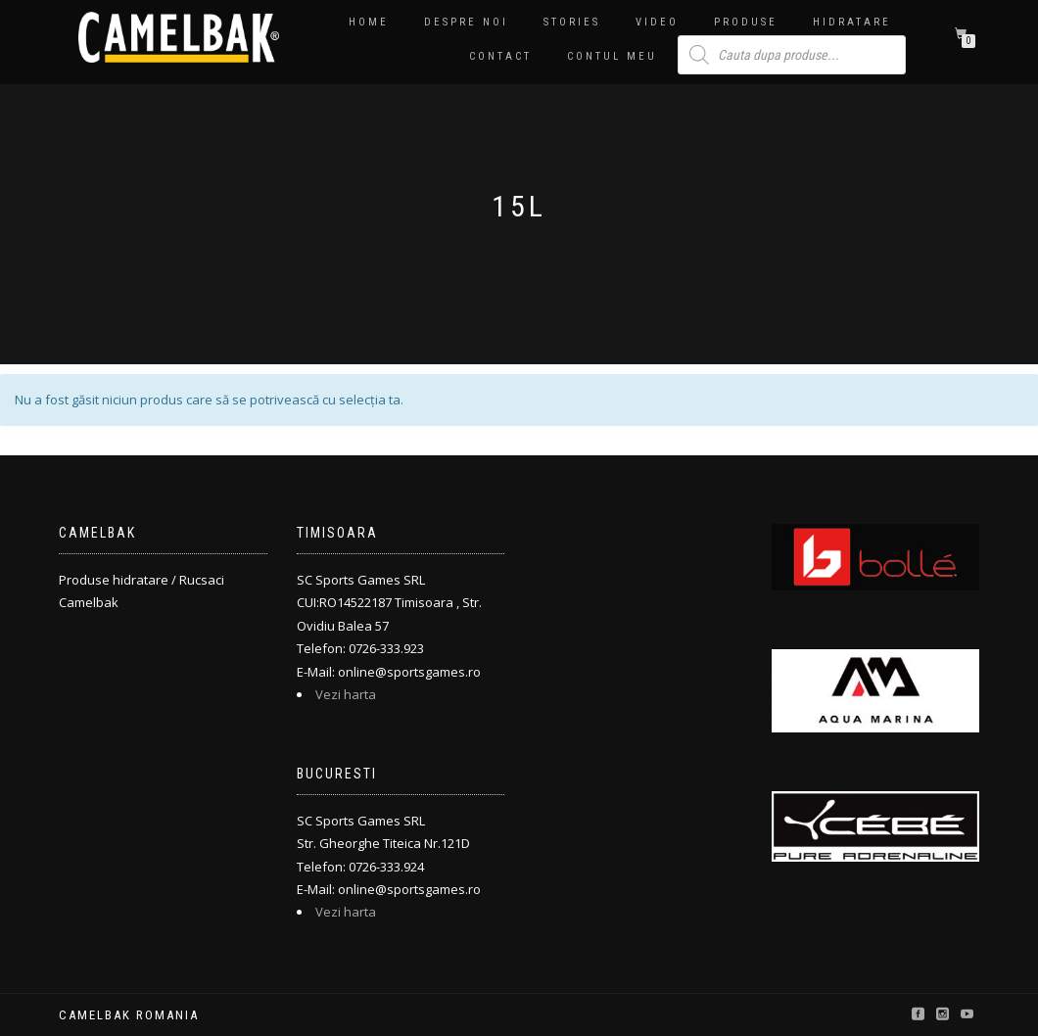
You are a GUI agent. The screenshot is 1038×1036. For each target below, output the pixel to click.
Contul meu (612, 56)
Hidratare (852, 22)
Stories (571, 22)
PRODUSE (746, 22)
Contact (500, 56)
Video (657, 22)
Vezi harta (345, 694)
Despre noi (466, 22)
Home (369, 22)
